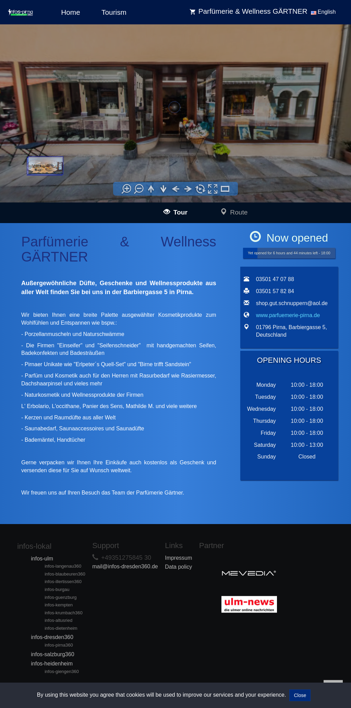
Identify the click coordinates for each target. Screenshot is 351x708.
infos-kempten (59, 604)
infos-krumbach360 (64, 612)
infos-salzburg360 (52, 654)
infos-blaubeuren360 (65, 574)
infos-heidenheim (52, 663)
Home (70, 12)
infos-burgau (57, 589)
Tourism (113, 12)
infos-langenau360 (63, 566)
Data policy (178, 567)
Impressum (178, 558)
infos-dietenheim (61, 628)
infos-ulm (42, 558)
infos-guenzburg (60, 597)
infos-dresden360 (52, 637)
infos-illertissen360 (63, 581)
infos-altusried (58, 620)
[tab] (248, 373)
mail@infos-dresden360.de (125, 566)
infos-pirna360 (59, 645)
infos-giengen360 (62, 671)
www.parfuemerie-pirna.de (288, 315)
